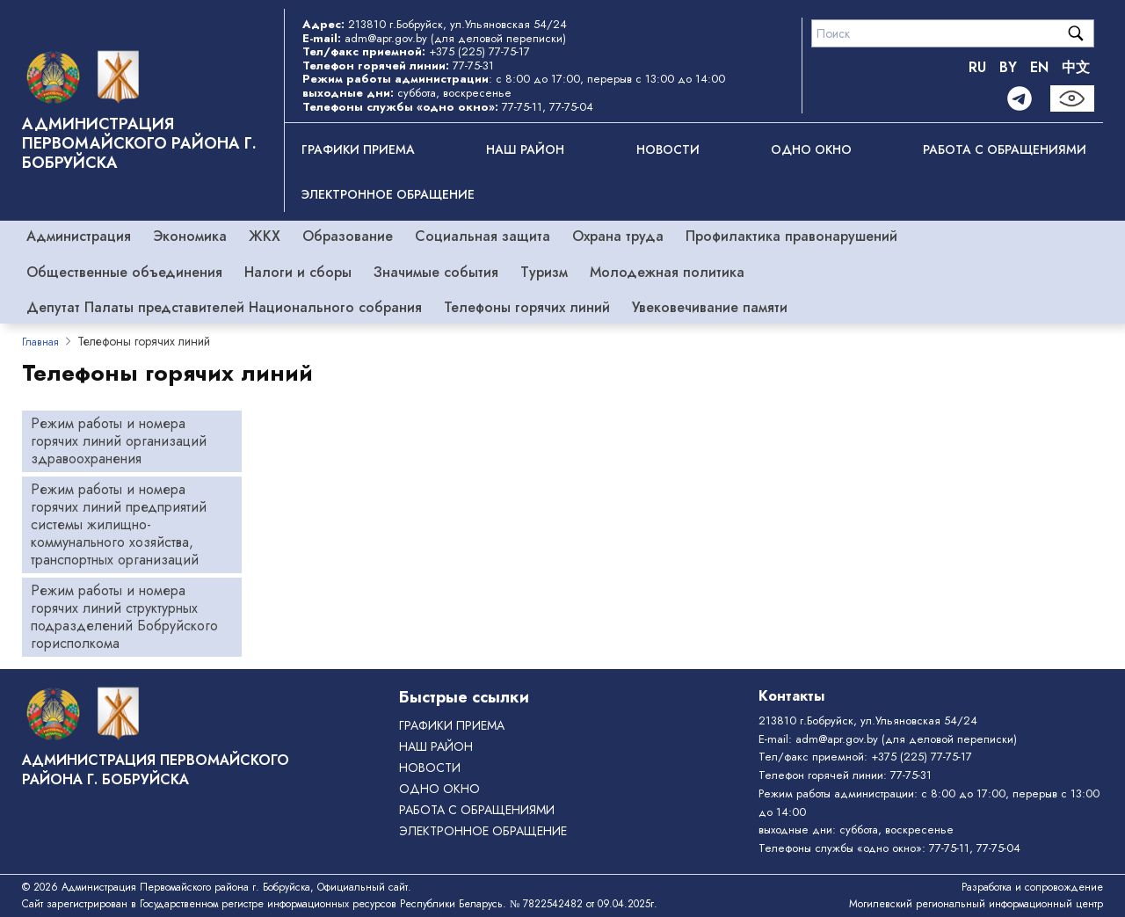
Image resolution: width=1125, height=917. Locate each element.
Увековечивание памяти (710, 307)
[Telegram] (1019, 98)
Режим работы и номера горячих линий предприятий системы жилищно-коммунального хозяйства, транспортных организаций (119, 524)
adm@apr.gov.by (386, 38)
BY (1008, 67)
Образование (347, 236)
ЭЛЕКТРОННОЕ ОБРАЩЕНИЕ (388, 194)
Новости (668, 149)
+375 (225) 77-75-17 (479, 51)
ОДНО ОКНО (811, 149)
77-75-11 (522, 106)
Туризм (544, 272)
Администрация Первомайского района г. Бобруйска (139, 143)
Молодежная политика (667, 272)
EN (1039, 67)
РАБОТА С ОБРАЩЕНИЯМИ (1004, 149)
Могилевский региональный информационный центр (976, 904)
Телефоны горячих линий (527, 307)
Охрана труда (618, 236)
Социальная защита (482, 236)
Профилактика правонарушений (791, 236)
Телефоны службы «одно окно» (840, 848)
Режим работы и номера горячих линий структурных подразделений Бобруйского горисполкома (124, 616)
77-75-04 (571, 106)
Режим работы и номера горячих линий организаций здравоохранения (119, 441)
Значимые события (436, 272)
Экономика (190, 236)
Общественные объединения (124, 272)
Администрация (78, 236)
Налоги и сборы (298, 272)
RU (977, 67)
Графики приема (358, 149)
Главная (40, 342)
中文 (1076, 67)
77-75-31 (473, 65)
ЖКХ (264, 236)
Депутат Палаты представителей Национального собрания (224, 307)
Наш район (525, 149)
